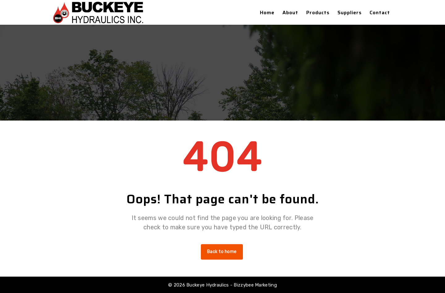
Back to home (222, 251)
